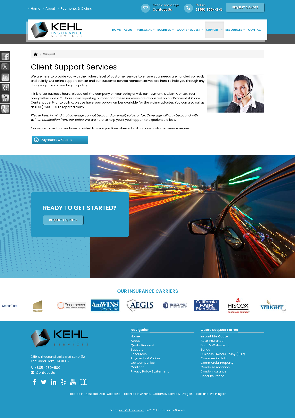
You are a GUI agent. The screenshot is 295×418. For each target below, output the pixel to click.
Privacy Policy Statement (150, 371)
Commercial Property (217, 362)
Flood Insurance (212, 376)
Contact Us (162, 9)
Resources (139, 354)
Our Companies (143, 362)
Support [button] (214, 30)
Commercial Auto (214, 358)
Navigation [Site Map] (140, 329)
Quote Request (142, 345)
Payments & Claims (76, 8)
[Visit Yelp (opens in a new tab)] (63, 382)
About (50, 8)
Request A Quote (245, 7)
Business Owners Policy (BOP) (223, 354)
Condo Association (215, 367)
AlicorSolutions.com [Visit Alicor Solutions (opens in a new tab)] (131, 410)
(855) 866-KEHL (209, 9)
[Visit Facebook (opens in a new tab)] (35, 382)
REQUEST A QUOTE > (63, 220)
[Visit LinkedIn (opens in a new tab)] (53, 382)
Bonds (205, 349)
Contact (255, 30)
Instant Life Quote (214, 336)
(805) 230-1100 (46, 107)
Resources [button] (235, 30)
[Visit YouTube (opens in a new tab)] (73, 382)
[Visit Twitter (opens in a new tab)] (44, 382)
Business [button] (165, 30)
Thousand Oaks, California (102, 394)
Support (137, 349)
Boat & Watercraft (215, 345)
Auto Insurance (212, 340)
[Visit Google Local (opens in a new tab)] (83, 382)
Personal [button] (145, 30)
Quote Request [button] (190, 30)
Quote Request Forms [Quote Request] (219, 329)
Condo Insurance (214, 371)
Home (35, 8)
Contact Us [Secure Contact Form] (43, 372)
